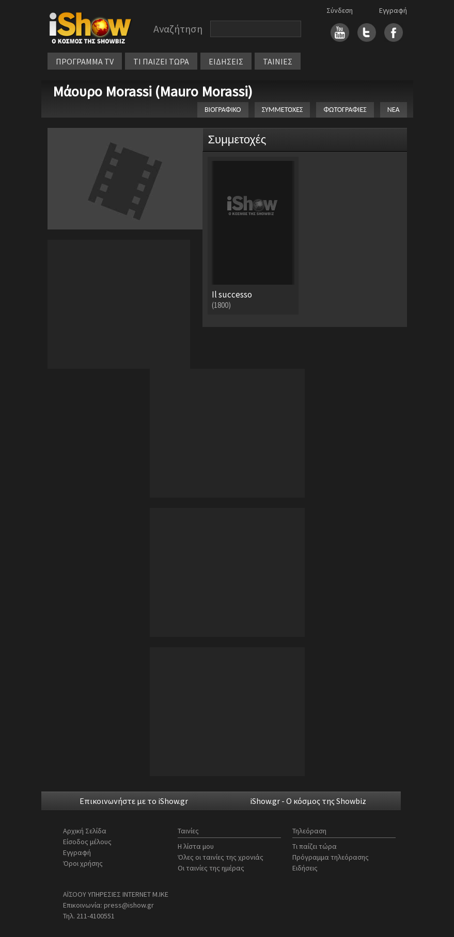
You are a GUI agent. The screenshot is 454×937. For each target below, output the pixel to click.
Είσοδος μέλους (87, 841)
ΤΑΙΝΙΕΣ (277, 61)
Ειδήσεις (305, 868)
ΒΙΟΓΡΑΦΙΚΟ (223, 109)
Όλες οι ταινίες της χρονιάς (220, 857)
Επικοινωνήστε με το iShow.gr (134, 801)
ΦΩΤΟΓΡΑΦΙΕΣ (344, 109)
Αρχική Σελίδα (84, 830)
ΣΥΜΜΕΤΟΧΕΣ (282, 109)
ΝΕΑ (393, 109)
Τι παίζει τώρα (314, 846)
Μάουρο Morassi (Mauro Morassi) (153, 91)
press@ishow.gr (129, 905)
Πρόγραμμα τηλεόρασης (330, 857)
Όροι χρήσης (83, 863)
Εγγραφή (393, 10)
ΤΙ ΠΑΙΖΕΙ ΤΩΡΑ (161, 61)
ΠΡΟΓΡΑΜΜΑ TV (85, 61)
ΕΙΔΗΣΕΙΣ (226, 61)
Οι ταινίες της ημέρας (211, 868)
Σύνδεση (339, 10)
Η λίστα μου (196, 846)
